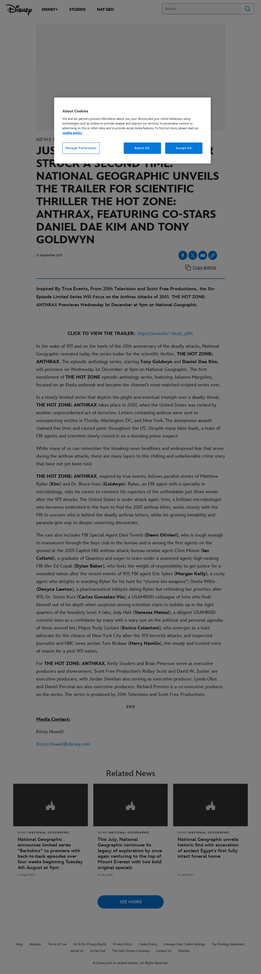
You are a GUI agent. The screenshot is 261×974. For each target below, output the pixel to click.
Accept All (184, 148)
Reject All (142, 148)
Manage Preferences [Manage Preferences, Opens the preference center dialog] (80, 148)
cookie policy (72, 133)
